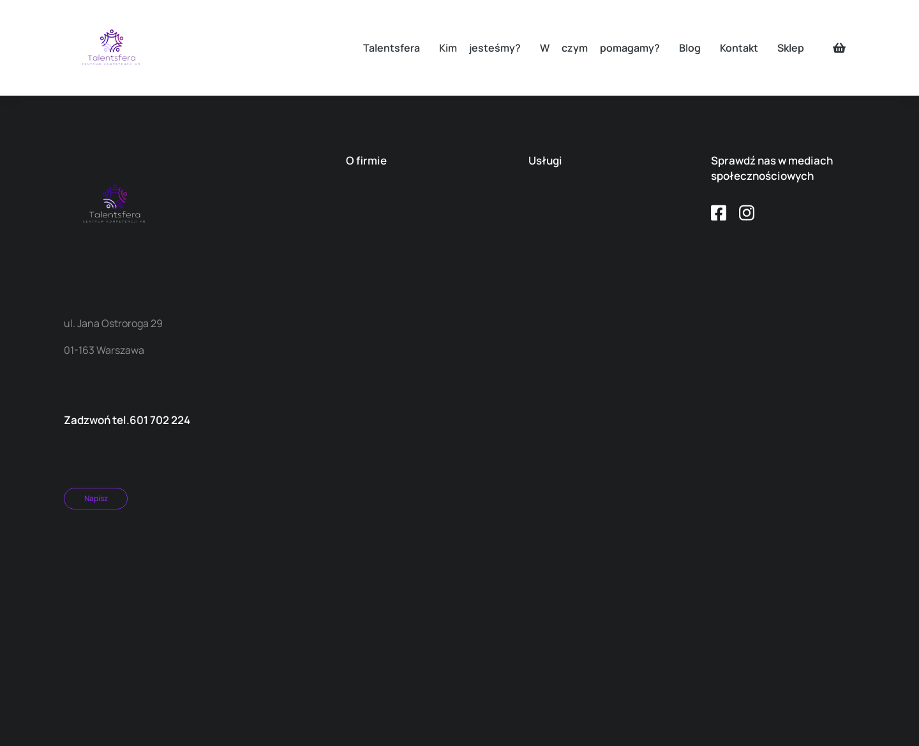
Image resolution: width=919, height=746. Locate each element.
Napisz (96, 498)
